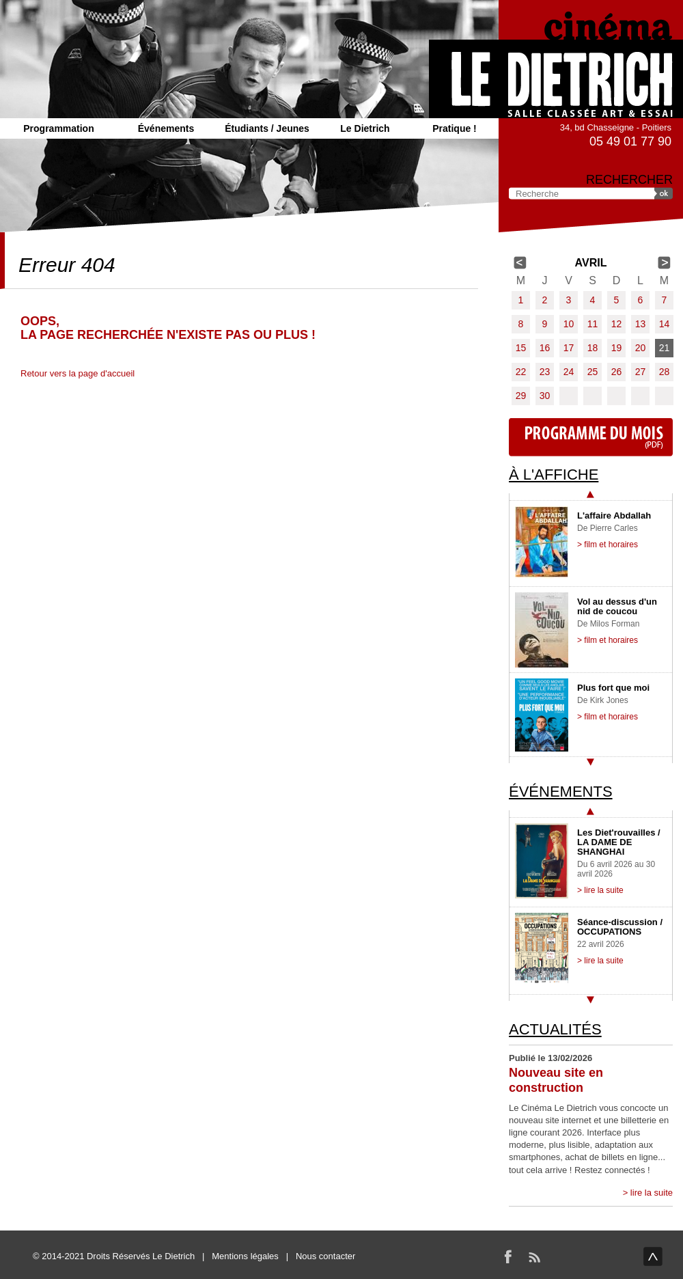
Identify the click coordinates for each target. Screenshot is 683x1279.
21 (664, 347)
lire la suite (651, 1192)
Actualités (555, 1029)
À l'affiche (553, 474)
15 (521, 347)
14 (664, 323)
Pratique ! (454, 128)
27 (640, 371)
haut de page (653, 1256)
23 (545, 371)
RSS (534, 1256)
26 (616, 371)
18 (592, 347)
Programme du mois (591, 437)
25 (592, 371)
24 (568, 371)
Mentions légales (245, 1256)
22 (521, 371)
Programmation (58, 128)
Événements (166, 128)
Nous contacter (325, 1256)
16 (545, 347)
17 (568, 347)
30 (545, 395)
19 (616, 347)
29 (521, 395)
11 (592, 323)
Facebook (508, 1256)
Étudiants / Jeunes (267, 128)
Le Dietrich (364, 128)
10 (568, 323)
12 (616, 323)
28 (664, 371)
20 (640, 347)
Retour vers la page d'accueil (77, 373)
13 (640, 323)
